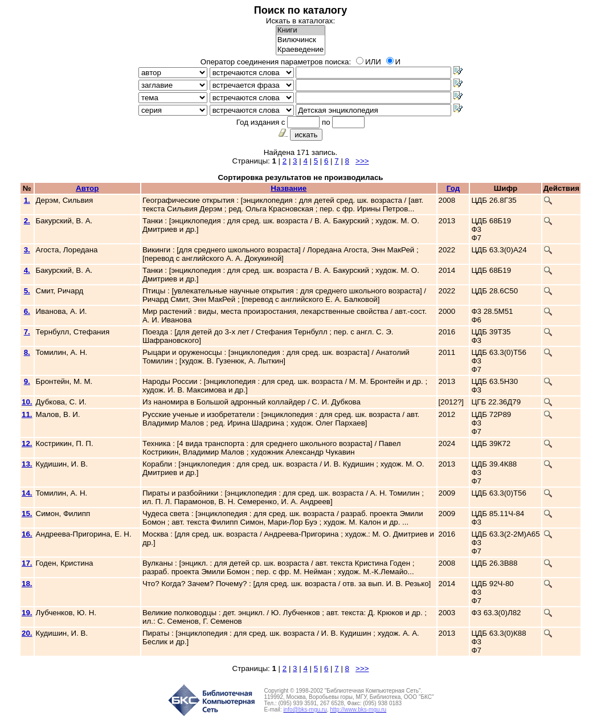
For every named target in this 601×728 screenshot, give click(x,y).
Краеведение (300, 50)
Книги (300, 30)
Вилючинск (300, 40)
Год (453, 188)
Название (288, 188)
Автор (87, 188)
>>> (362, 161)
